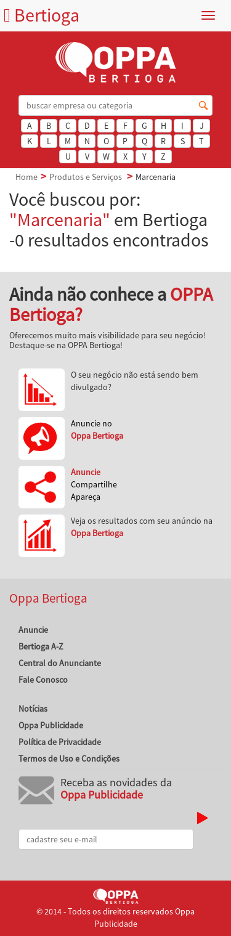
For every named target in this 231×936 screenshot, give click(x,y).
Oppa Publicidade (50, 725)
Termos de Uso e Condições (69, 758)
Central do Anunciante (59, 663)
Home (26, 176)
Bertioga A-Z (40, 646)
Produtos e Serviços (85, 176)
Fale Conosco (43, 679)
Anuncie (33, 629)
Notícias (32, 708)
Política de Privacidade (59, 741)
